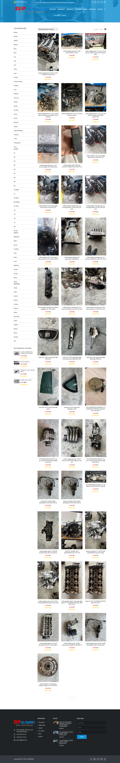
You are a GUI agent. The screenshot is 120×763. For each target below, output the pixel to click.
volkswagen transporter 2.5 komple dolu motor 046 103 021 (71, 207)
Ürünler (64, 15)
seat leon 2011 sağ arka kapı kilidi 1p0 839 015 (95, 358)
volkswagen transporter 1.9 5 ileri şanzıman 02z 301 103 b (95, 308)
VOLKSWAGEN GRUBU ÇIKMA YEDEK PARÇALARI (66, 733)
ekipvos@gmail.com (21, 740)
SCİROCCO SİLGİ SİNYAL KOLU (27, 370)
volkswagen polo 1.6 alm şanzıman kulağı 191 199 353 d (72, 644)
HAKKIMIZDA (61, 9)
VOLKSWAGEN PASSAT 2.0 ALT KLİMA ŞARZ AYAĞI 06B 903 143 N (95, 460)
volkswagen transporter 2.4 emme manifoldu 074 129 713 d (95, 258)
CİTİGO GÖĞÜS (25, 362)
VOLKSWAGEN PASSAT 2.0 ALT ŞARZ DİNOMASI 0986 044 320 (48, 460)
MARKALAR (69, 9)
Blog (40, 733)
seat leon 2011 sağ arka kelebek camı (72, 408)
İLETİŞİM (99, 9)
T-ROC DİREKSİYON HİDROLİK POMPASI (26, 352)
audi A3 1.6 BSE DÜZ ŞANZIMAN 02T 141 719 (72, 552)
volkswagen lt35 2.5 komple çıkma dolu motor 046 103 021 (48, 258)
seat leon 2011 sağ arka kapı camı (48, 408)
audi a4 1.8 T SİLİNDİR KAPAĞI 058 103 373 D (95, 602)
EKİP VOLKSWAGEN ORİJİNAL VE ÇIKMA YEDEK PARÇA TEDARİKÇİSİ (65, 724)
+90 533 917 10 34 (21, 737)
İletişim (41, 736)
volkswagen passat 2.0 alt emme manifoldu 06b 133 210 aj (72, 460)
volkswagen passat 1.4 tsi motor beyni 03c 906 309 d (48, 166)
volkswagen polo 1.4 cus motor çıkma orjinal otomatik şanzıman (95, 115)
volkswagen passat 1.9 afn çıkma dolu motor (72, 51)
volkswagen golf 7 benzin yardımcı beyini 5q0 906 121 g (72, 166)
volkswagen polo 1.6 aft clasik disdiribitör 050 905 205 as (96, 644)
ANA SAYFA (53, 9)
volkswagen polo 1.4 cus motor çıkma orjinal (71, 114)
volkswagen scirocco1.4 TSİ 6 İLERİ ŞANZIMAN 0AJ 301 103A (48, 602)
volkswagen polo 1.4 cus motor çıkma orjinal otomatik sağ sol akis (95, 52)
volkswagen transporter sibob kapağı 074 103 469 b (48, 308)
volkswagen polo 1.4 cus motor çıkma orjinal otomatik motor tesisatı (48, 115)
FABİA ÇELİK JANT (26, 380)
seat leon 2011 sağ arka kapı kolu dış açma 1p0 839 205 (71, 358)
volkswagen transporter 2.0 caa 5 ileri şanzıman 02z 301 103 (71, 308)
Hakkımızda (42, 725)
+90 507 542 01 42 (21, 734)
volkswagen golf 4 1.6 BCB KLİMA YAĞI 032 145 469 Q (48, 552)
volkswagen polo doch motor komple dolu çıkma (48, 73)
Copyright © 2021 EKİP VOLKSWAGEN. (24, 759)
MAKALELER (92, 9)
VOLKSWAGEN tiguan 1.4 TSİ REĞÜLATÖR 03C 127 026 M (95, 485)
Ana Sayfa (57, 15)
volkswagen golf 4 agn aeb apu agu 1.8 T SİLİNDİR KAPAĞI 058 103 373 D (71, 602)
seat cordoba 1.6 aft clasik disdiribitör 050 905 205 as (72, 502)
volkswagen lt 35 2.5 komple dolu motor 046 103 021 (95, 156)
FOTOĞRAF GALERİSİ (81, 9)
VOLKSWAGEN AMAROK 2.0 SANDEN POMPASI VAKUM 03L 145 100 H (95, 409)
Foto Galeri (41, 731)
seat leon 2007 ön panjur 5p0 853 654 (48, 358)
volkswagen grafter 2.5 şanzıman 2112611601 (72, 258)
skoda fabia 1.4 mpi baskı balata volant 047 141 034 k (48, 684)
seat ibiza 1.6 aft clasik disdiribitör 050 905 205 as (48, 502)
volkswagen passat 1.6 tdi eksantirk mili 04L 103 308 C (48, 644)
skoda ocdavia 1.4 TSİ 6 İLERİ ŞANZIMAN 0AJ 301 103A (95, 552)
